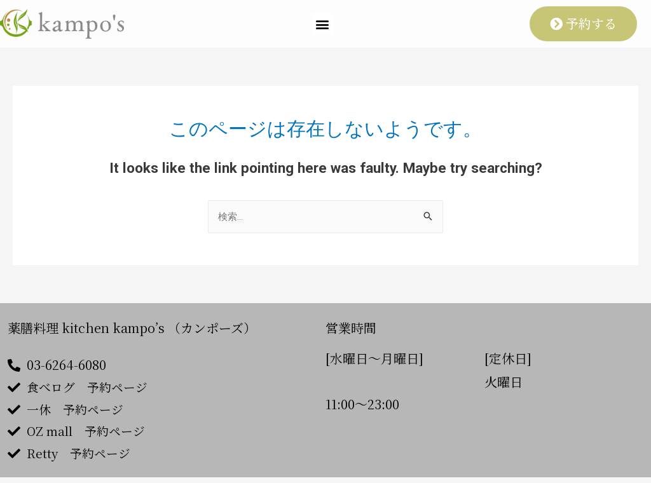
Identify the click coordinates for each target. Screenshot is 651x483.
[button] (322, 23)
